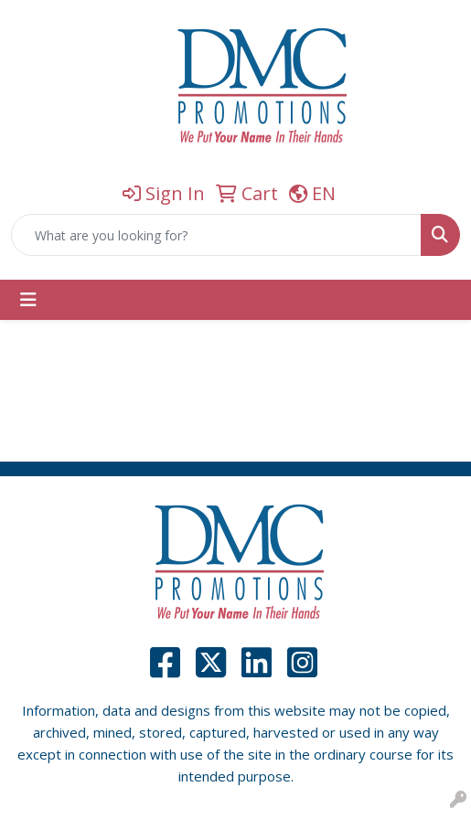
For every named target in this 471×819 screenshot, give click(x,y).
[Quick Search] (216, 235)
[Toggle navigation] (28, 300)
